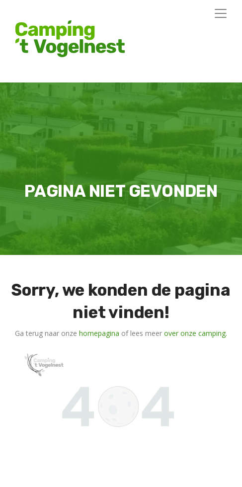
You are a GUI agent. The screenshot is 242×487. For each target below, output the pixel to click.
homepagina (99, 333)
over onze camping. (195, 333)
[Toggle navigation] (220, 13)
